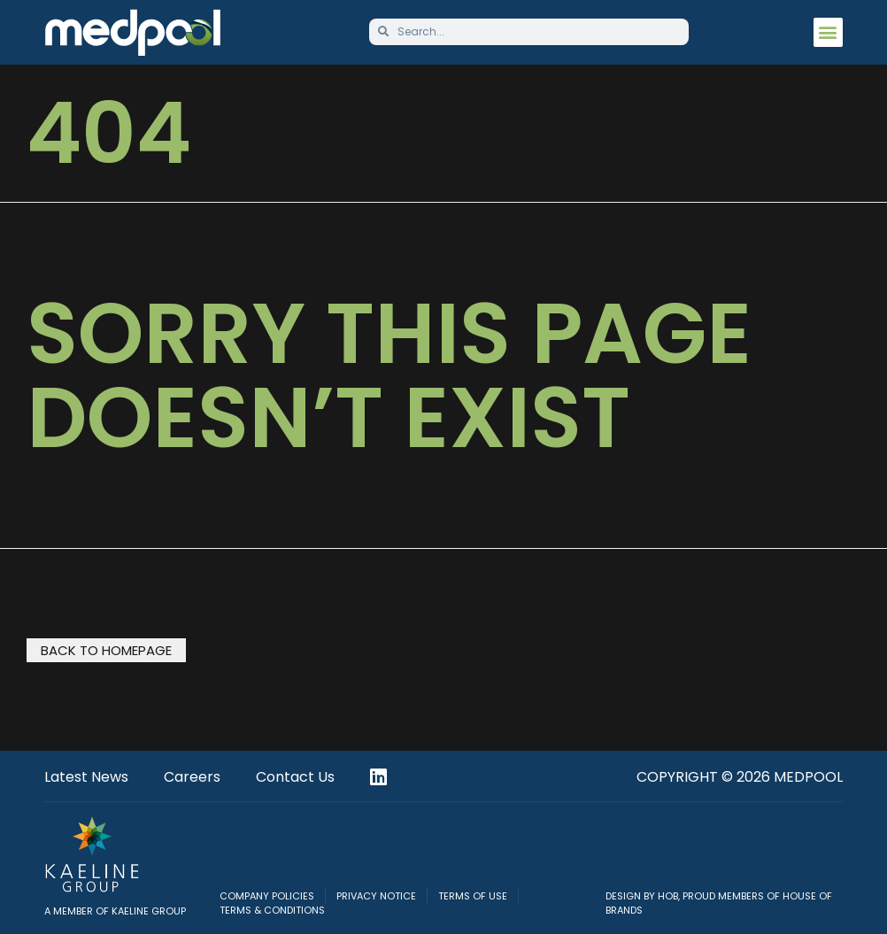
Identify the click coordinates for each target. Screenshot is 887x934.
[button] (828, 32)
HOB (668, 896)
